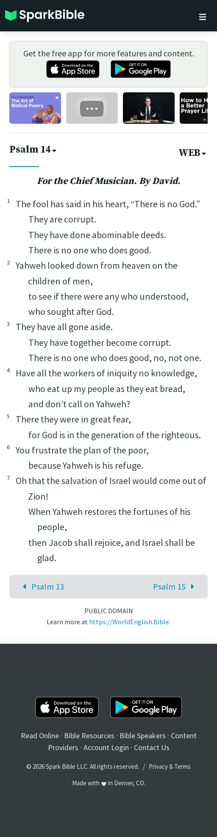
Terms (182, 766)
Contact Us (152, 747)
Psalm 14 (33, 150)
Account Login (106, 747)
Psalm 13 (41, 586)
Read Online (40, 735)
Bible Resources (89, 735)
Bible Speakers (143, 735)
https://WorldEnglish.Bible (129, 621)
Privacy (158, 766)
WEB (193, 153)
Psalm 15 (175, 586)
